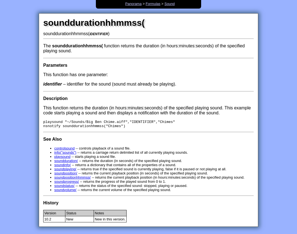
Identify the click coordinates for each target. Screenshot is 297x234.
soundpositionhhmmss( (72, 179)
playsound (62, 158)
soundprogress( (66, 183)
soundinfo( (62, 166)
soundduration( (66, 162)
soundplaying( (65, 171)
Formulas (153, 4)
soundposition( (65, 175)
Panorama (133, 4)
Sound (170, 4)
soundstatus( (64, 187)
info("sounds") (65, 154)
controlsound (64, 150)
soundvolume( (65, 191)
